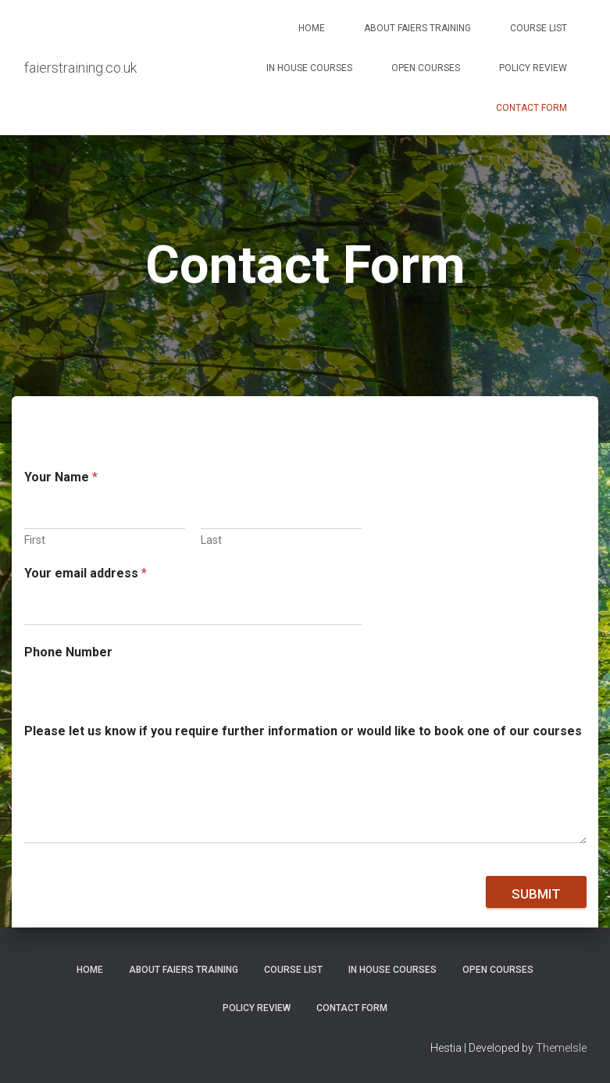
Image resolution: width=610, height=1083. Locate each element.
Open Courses (425, 68)
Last (211, 540)
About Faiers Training (417, 28)
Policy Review (533, 68)
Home (311, 28)
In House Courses (309, 68)
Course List (538, 28)
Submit (536, 894)
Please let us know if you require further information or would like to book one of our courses (303, 731)
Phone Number (68, 652)
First (34, 540)
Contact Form (531, 107)
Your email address (85, 573)
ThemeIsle (561, 1048)
